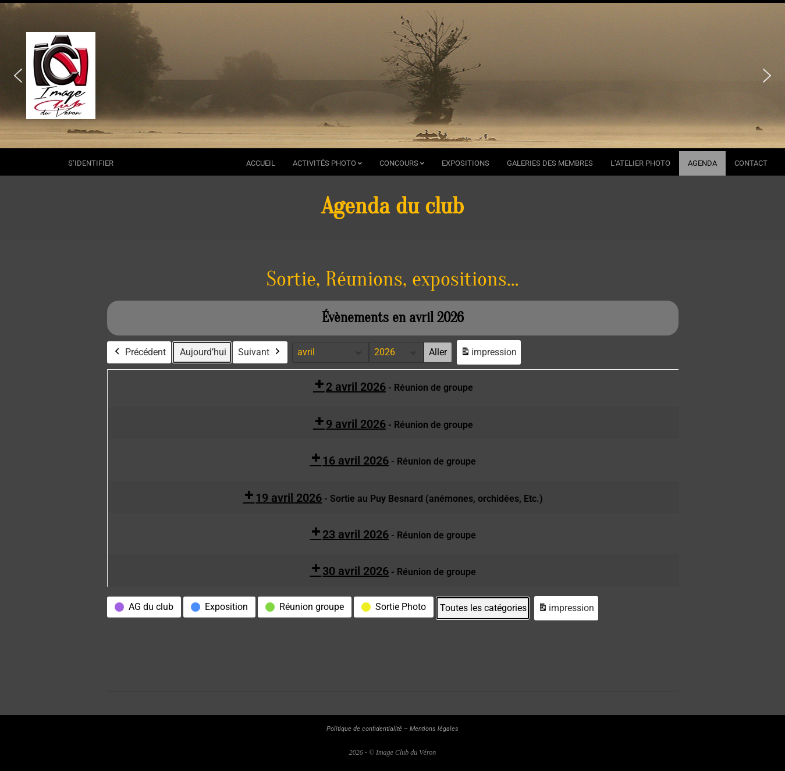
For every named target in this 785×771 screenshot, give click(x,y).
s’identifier (90, 163)
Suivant (260, 352)
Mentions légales (434, 729)
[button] (18, 75)
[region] (392, 75)
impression (488, 354)
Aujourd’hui (203, 352)
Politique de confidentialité (364, 729)
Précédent (139, 352)
